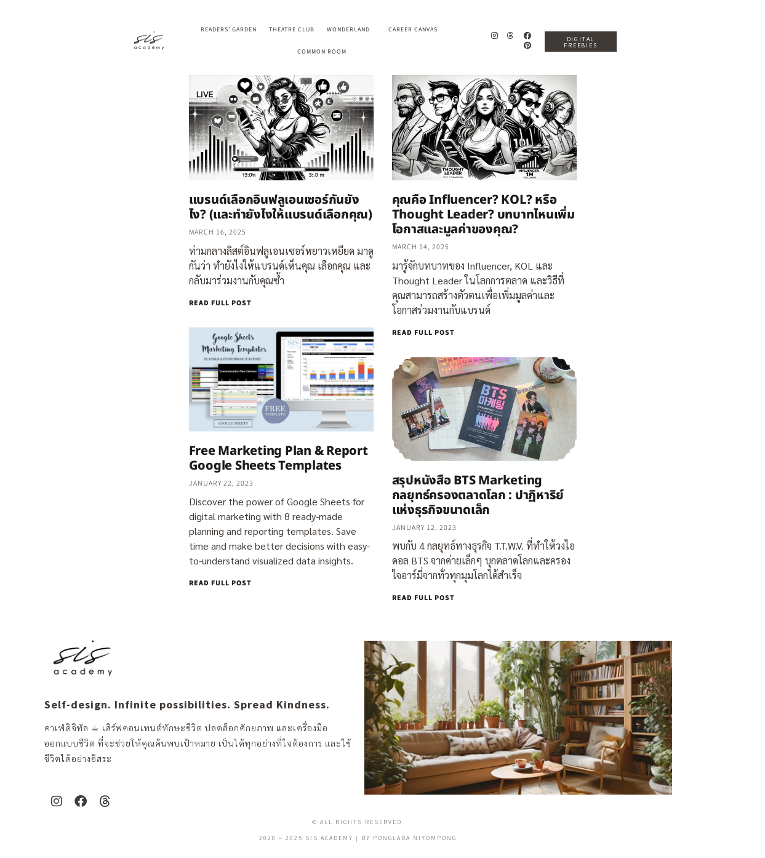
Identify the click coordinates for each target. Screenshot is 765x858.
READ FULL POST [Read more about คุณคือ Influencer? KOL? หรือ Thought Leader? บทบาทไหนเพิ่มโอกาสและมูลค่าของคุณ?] (423, 332)
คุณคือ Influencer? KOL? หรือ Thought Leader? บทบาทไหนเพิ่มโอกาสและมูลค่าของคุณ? (483, 215)
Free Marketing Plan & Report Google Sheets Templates (278, 458)
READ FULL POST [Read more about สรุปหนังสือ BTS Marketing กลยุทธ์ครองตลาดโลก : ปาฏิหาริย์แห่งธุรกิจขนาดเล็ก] (423, 598)
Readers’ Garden (229, 29)
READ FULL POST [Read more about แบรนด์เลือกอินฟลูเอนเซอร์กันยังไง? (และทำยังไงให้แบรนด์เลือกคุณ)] (220, 303)
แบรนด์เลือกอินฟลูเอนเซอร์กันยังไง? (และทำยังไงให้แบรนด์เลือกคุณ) (280, 207)
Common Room (321, 51)
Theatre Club (291, 29)
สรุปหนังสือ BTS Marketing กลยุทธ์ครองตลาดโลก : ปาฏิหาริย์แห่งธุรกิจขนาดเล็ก (478, 495)
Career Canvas (416, 29)
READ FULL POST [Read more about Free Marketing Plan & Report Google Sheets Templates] (220, 583)
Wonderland (351, 29)
